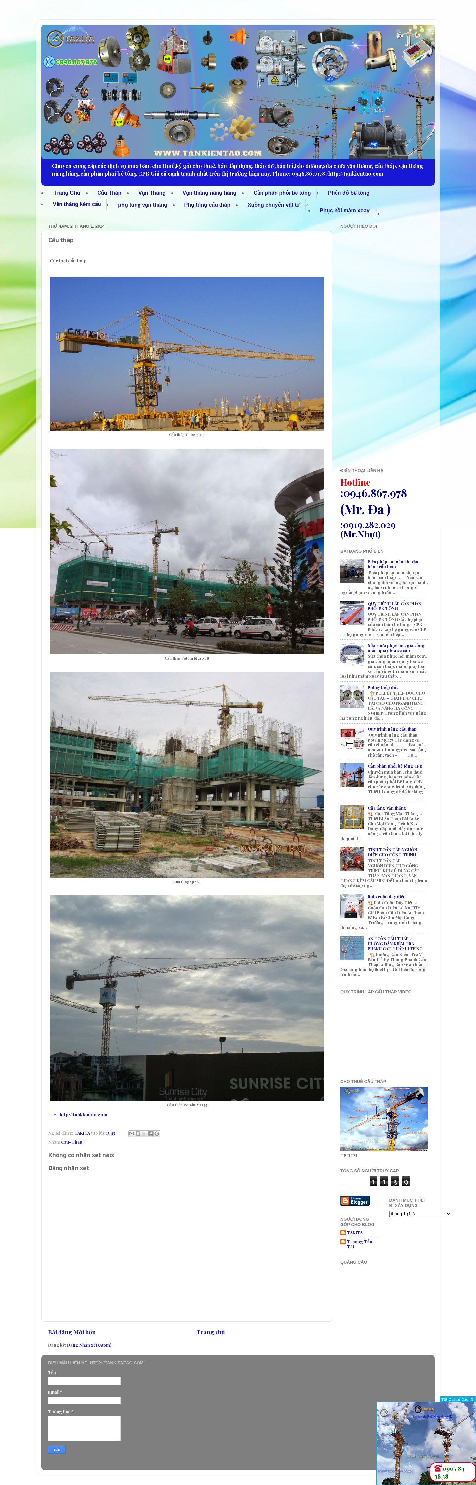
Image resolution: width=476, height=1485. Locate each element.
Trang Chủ (67, 193)
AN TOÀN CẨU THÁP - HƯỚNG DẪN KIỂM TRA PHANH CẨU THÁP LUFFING (395, 943)
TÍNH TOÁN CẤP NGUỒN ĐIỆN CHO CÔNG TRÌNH (392, 852)
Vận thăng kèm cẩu (77, 204)
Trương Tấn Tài (359, 1244)
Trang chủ (210, 1332)
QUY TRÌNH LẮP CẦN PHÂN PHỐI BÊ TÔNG (394, 606)
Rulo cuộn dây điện (387, 896)
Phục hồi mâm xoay (344, 210)
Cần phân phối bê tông (282, 193)
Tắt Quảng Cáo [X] (458, 1399)
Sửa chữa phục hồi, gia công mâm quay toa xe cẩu (396, 647)
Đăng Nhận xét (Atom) (89, 1345)
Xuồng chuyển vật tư (274, 205)
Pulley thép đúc (383, 687)
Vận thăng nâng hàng (210, 193)
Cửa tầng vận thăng (387, 808)
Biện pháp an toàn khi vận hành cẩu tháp (393, 564)
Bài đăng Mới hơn (72, 1332)
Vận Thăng (152, 193)
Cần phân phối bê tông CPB (395, 766)
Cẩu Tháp (109, 193)
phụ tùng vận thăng (142, 205)
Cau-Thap (71, 1142)
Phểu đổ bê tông (349, 193)
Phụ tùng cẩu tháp (207, 205)
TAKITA (355, 1232)
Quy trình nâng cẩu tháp (392, 729)
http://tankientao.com (83, 1114)
